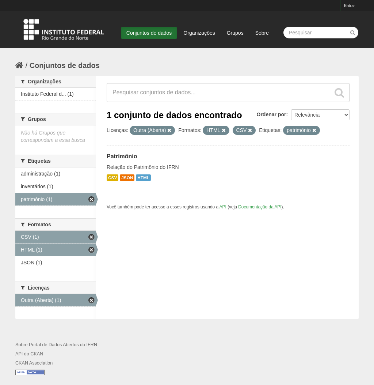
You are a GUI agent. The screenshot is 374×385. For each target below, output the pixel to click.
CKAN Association (34, 363)
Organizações (199, 33)
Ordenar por (271, 114)
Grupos (235, 33)
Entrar (349, 5)
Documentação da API (259, 207)
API (223, 207)
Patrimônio (122, 156)
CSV (112, 177)
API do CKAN (29, 353)
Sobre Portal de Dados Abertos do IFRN (56, 344)
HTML (143, 177)
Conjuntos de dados (149, 33)
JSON (127, 177)
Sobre (262, 33)
